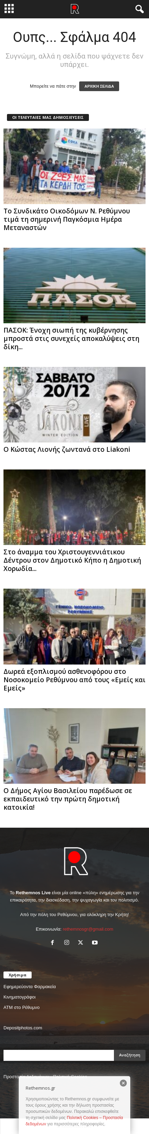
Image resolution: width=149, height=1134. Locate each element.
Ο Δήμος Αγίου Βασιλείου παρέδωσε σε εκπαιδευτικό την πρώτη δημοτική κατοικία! (67, 799)
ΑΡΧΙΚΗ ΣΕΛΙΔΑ (99, 86)
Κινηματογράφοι (19, 997)
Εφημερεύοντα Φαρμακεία (29, 986)
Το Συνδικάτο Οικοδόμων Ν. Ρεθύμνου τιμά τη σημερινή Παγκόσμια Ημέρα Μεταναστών (66, 219)
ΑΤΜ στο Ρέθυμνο (21, 1007)
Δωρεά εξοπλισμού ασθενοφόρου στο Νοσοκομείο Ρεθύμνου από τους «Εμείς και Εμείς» (74, 680)
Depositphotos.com (22, 1027)
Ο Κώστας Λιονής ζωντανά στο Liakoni (66, 449)
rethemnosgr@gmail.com (88, 929)
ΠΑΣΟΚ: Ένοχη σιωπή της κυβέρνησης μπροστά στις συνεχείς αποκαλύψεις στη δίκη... (71, 338)
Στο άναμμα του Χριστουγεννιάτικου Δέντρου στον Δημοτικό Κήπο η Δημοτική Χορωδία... (72, 560)
